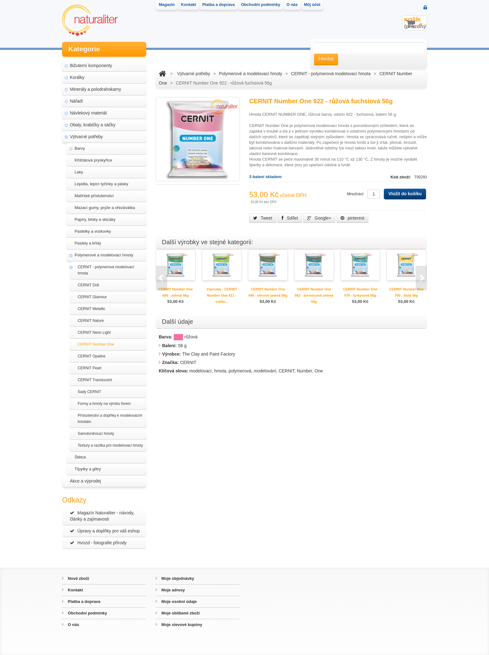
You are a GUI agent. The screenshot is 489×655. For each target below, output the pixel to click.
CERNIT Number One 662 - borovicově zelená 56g (314, 295)
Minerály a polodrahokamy (95, 89)
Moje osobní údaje (178, 601)
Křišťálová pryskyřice (93, 160)
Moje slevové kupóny (181, 624)
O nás (73, 624)
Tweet (262, 218)
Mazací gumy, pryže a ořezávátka (105, 207)
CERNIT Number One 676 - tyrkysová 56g (360, 292)
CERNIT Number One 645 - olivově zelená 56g (268, 292)
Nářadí (76, 101)
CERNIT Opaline (91, 356)
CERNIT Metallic (91, 309)
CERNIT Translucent (95, 380)
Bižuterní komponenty (91, 65)
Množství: (356, 194)
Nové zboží (78, 578)
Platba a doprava (83, 601)
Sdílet (290, 218)
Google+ (319, 218)
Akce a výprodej (85, 480)
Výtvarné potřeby (86, 136)
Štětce (80, 457)
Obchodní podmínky (87, 613)
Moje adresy (172, 590)
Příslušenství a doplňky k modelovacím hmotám (110, 418)
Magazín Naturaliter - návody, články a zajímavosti (102, 516)
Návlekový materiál (88, 112)
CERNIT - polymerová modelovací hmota (106, 270)
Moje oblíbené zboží (180, 613)
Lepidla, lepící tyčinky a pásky (101, 184)
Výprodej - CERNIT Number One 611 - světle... (221, 295)
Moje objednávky (177, 578)
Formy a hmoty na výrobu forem (104, 403)
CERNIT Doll (88, 285)
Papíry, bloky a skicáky (95, 219)
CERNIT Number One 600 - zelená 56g (175, 292)
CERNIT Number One (96, 344)
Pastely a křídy (88, 243)
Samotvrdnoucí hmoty (96, 433)
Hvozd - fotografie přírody (98, 542)
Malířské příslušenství (94, 195)
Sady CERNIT (89, 392)
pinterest (353, 218)
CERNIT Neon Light (94, 332)
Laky (79, 172)
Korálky (77, 77)
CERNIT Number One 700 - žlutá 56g (406, 292)
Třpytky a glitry (88, 469)
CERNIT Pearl (89, 368)
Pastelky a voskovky (93, 231)
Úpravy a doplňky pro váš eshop (105, 530)
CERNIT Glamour (92, 297)
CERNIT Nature (91, 320)
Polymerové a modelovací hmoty (104, 255)
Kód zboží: (401, 177)
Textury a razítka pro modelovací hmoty (110, 445)
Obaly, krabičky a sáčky (92, 124)
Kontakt (75, 590)
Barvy (80, 148)
